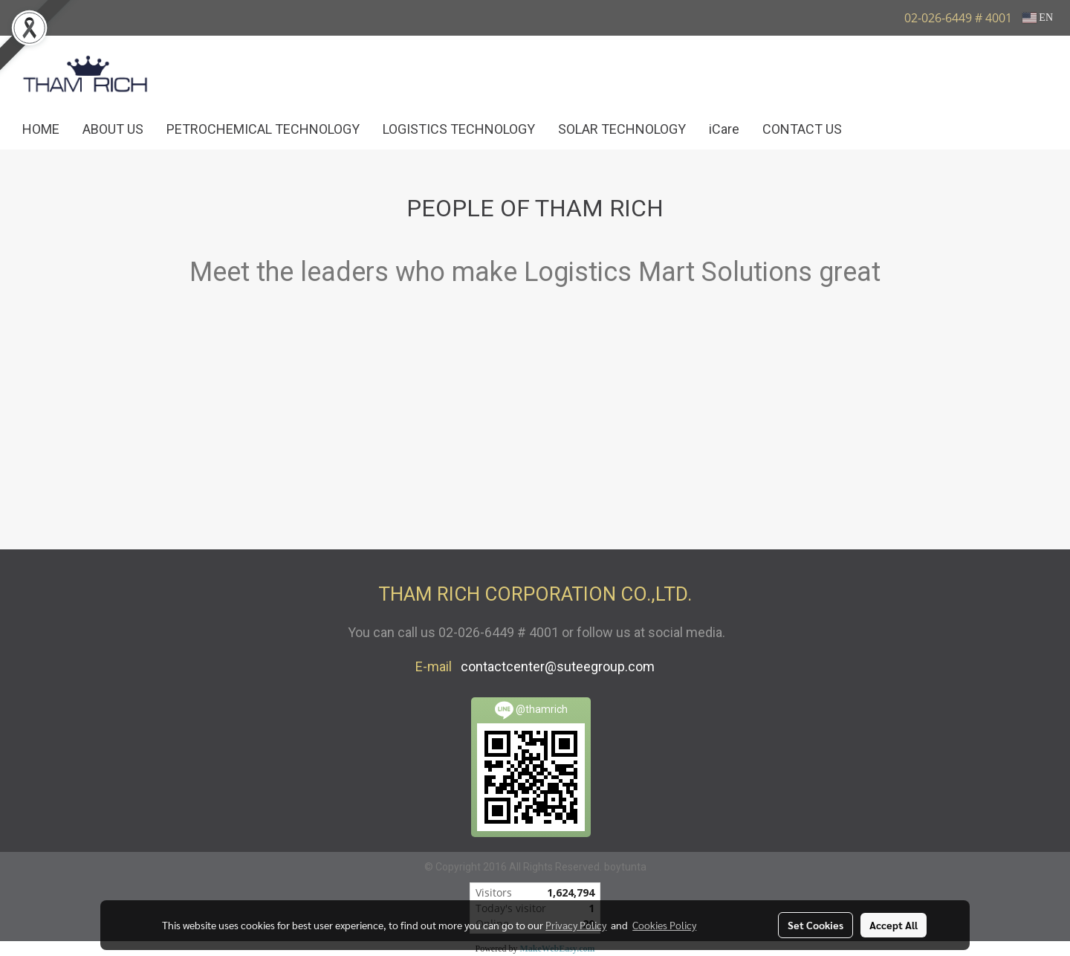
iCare (724, 129)
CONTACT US (802, 129)
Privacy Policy (575, 924)
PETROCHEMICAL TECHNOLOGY (263, 129)
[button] (875, 129)
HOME (40, 129)
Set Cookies (815, 924)
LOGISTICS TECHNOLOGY (459, 129)
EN (1037, 17)
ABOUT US (112, 129)
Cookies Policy (664, 924)
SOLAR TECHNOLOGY (622, 129)
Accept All (893, 924)
